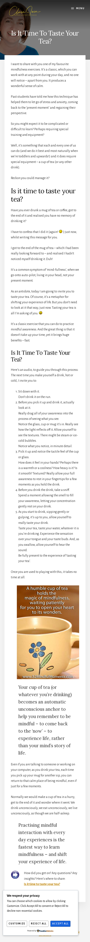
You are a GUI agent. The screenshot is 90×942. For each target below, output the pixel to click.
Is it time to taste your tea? (42, 884)
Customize (17, 923)
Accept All (60, 923)
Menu (80, 8)
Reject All (39, 923)
